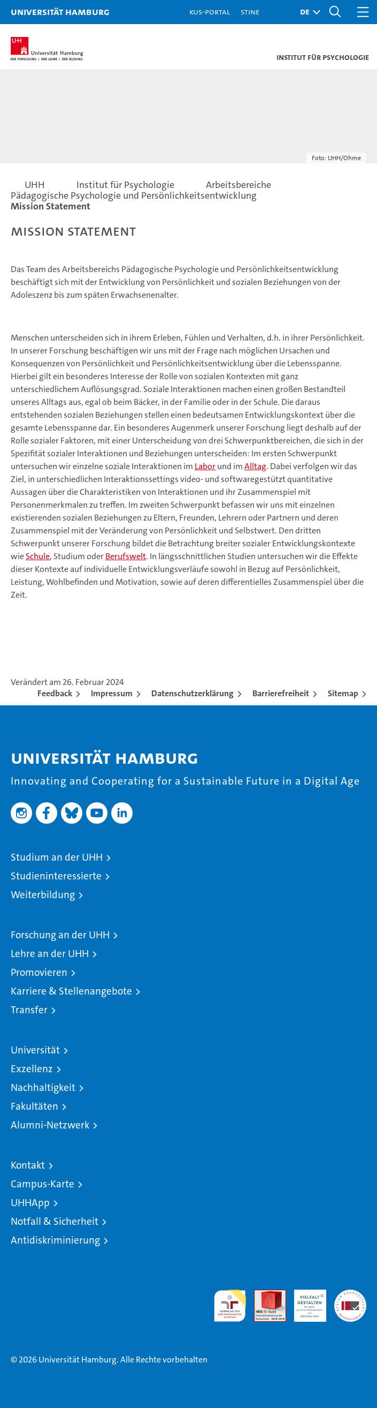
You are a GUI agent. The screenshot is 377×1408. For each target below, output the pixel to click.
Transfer (29, 1010)
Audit (264, 1295)
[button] (307, 12)
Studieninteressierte (56, 876)
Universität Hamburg (60, 11)
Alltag (255, 466)
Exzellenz (32, 1068)
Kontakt (28, 1165)
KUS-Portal (209, 11)
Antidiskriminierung (55, 1240)
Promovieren (39, 972)
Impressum (112, 693)
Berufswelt (125, 556)
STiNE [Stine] (250, 11)
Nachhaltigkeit (43, 1087)
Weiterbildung (43, 894)
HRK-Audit (304, 1301)
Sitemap (343, 693)
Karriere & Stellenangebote (71, 991)
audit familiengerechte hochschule (230, 1306)
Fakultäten (34, 1106)
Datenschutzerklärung (192, 693)
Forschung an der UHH (60, 935)
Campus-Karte (42, 1184)
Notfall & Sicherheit (54, 1221)
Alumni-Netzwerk (50, 1125)
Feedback (54, 693)
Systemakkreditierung (350, 1295)
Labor (205, 466)
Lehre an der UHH (50, 953)
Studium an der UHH (57, 857)
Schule (38, 556)
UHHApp (30, 1202)
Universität (35, 1050)
